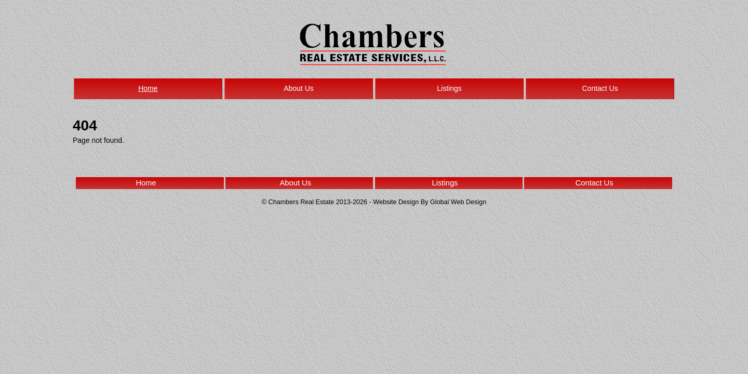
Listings (449, 88)
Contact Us (600, 88)
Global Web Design (458, 202)
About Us (299, 88)
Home (147, 88)
